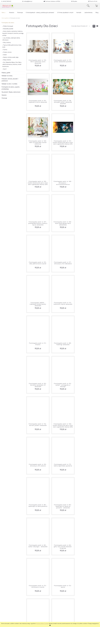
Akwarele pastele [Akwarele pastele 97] (8, 28)
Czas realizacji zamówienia (9, 618)
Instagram (24, 614)
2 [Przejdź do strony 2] (54, 600)
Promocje (4, 98)
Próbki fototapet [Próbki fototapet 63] (8, 26)
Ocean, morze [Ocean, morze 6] (7, 52)
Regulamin (4, 616)
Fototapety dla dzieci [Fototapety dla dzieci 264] (8, 22)
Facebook (23, 612)
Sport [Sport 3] (5, 69)
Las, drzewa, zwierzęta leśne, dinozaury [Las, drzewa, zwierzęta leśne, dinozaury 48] (11, 39)
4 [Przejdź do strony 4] (62, 600)
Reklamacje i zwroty (7, 612)
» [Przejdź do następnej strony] (77, 600)
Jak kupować (44, 612)
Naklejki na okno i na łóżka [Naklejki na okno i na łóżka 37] (9, 83)
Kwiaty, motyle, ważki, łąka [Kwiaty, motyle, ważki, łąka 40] (10, 57)
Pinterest (23, 616)
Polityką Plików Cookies (42, 623)
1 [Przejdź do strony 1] (50, 600)
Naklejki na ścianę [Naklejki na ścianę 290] (7, 75)
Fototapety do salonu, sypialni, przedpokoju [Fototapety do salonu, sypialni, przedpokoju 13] (11, 88)
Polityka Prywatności (7, 614)
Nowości (4, 95)
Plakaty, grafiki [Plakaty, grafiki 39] (6, 72)
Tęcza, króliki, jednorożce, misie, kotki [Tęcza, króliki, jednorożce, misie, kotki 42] (11, 46)
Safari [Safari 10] (5, 54)
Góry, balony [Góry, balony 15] (7, 42)
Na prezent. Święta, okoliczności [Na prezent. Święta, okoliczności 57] (11, 92)
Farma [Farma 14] (5, 49)
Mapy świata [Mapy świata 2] (7, 59)
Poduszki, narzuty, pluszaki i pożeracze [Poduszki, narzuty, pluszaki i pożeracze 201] (10, 79)
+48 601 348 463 (7, 1)
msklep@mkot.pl (28, 1)
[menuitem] (4, 12)
